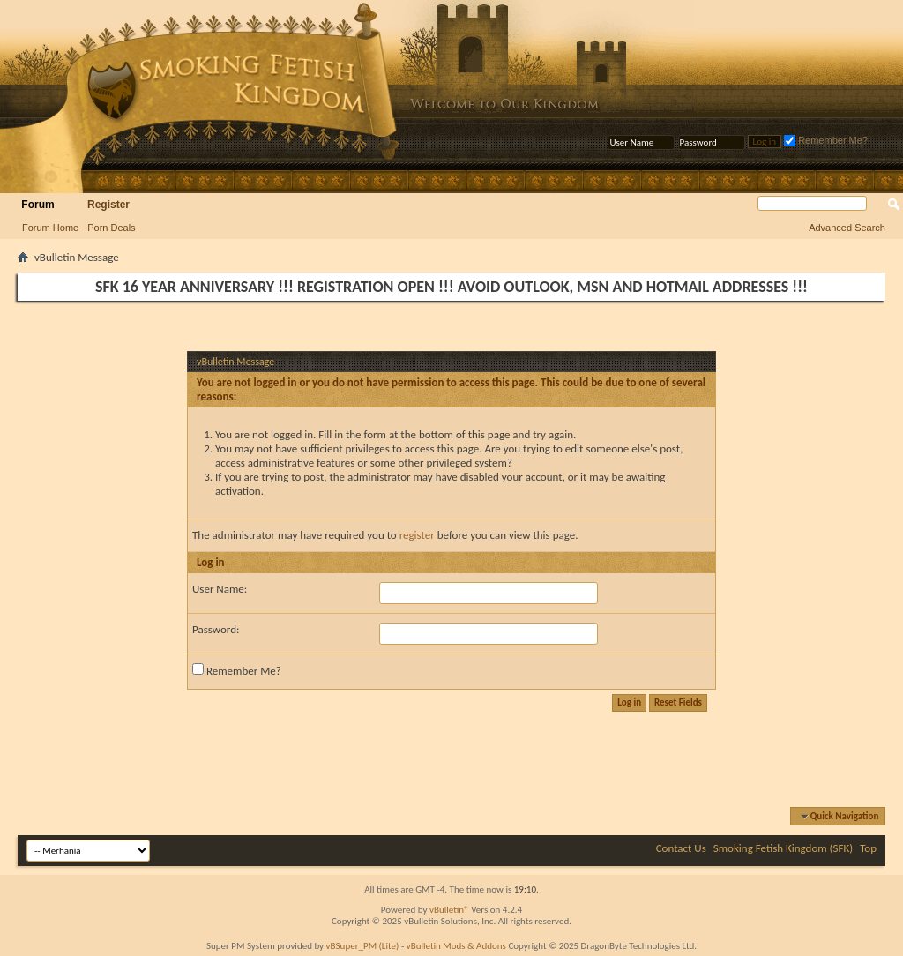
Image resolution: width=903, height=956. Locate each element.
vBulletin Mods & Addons (456, 946)
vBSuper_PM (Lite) (362, 946)
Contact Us (681, 848)
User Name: (219, 588)
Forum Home (50, 227)
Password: (215, 629)
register (417, 534)
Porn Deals (111, 227)
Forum (37, 204)
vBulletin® (449, 909)
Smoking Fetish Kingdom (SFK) (783, 848)
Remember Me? (826, 140)
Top (868, 848)
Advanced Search (847, 227)
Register (108, 204)
